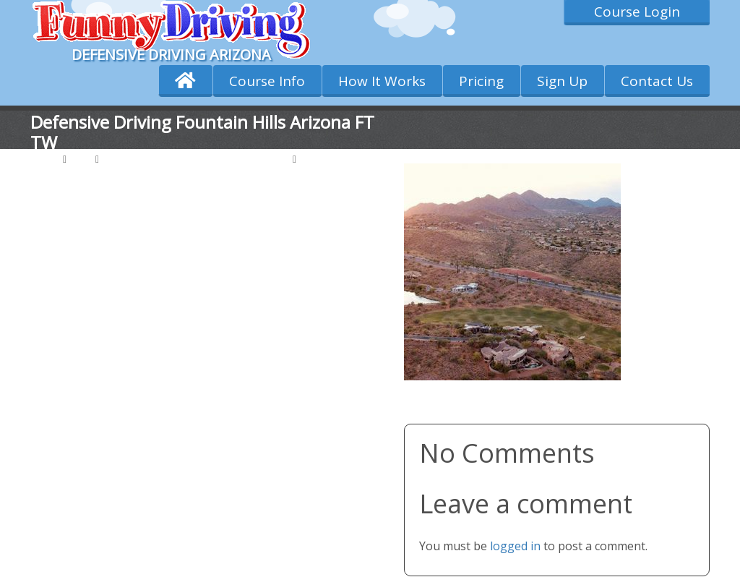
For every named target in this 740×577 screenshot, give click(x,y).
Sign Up (562, 81)
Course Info (267, 81)
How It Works (382, 81)
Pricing (481, 81)
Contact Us (657, 81)
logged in (515, 546)
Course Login (637, 11)
